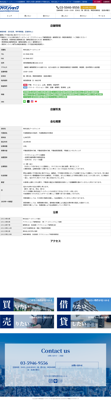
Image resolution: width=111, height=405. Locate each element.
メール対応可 (57, 92)
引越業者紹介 (94, 92)
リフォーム (27, 97)
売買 (25, 85)
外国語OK (48, 94)
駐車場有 (69, 92)
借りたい (46, 16)
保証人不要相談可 (58, 94)
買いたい (27, 16)
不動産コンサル (28, 94)
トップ (9, 16)
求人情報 (97, 1)
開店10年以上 (78, 92)
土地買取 (63, 97)
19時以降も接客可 (45, 92)
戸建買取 (45, 97)
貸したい (64, 16)
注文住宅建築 (37, 97)
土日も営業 (34, 92)
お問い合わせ (88, 7)
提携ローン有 (91, 94)
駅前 (64, 92)
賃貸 (25, 87)
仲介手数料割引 (70, 94)
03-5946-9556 (34, 363)
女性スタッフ (39, 94)
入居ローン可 (81, 94)
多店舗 (86, 92)
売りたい (83, 16)
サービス (101, 16)
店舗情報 (106, 1)
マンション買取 (54, 97)
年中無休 (26, 92)
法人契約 (99, 94)
